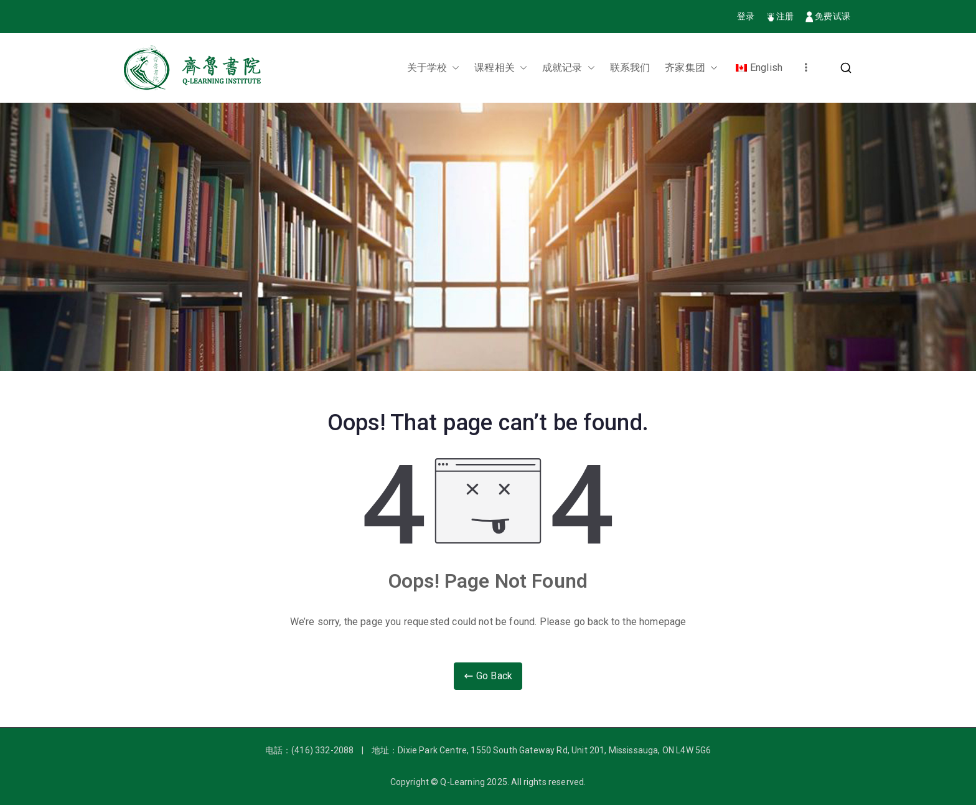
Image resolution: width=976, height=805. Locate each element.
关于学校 (433, 68)
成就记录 (568, 68)
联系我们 (630, 67)
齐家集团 (691, 68)
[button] (453, 68)
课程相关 (500, 68)
